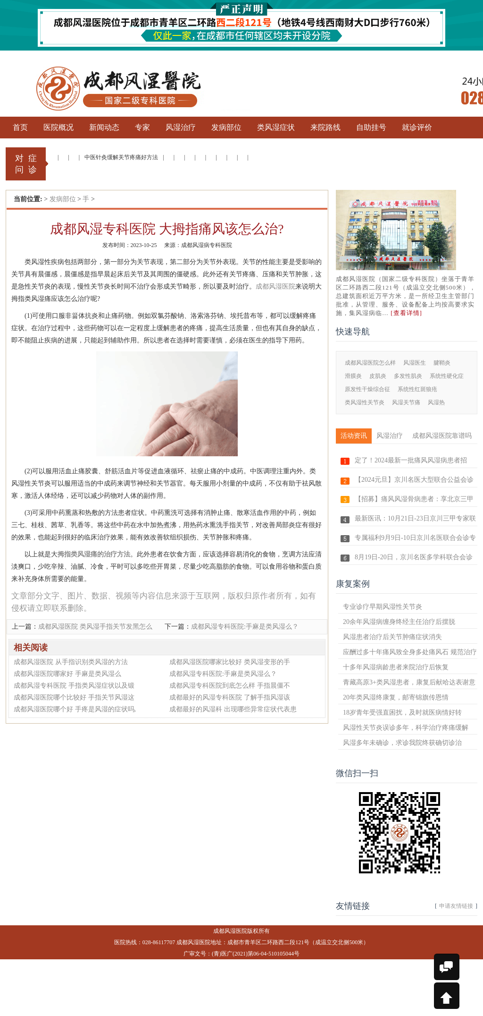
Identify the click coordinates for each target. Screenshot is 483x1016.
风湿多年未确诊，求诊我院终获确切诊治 (402, 742)
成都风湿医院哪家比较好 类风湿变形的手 (229, 662)
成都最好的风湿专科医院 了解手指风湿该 (229, 697)
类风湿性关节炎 (364, 402)
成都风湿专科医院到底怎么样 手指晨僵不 (229, 685)
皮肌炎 (377, 376)
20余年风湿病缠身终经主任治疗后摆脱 (399, 621)
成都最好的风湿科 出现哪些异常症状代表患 (233, 709)
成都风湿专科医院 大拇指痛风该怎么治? (166, 229)
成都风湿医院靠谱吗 (442, 435)
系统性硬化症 (447, 376)
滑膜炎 (353, 376)
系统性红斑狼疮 (417, 389)
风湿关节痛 (406, 402)
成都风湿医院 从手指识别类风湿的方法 (71, 662)
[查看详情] (406, 312)
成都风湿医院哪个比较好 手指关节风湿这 (74, 697)
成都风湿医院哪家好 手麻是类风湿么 (67, 673)
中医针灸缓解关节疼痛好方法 (121, 157)
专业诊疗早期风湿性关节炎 (382, 606)
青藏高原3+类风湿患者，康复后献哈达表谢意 (409, 682)
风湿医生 (414, 362)
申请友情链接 (456, 906)
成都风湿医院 (275, 286)
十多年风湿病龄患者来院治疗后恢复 (396, 667)
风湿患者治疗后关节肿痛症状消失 (392, 636)
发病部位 (63, 199)
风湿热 (436, 402)
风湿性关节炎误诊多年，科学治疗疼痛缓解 (405, 727)
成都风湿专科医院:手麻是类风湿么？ (245, 626)
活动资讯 (354, 435)
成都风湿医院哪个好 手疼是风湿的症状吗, (75, 709)
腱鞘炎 (441, 362)
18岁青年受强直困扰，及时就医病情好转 (402, 712)
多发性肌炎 (408, 376)
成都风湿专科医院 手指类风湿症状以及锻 (74, 685)
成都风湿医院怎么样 (370, 362)
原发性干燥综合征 (367, 389)
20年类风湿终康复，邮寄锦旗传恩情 (396, 697)
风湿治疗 (389, 435)
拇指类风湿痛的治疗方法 (94, 554)
